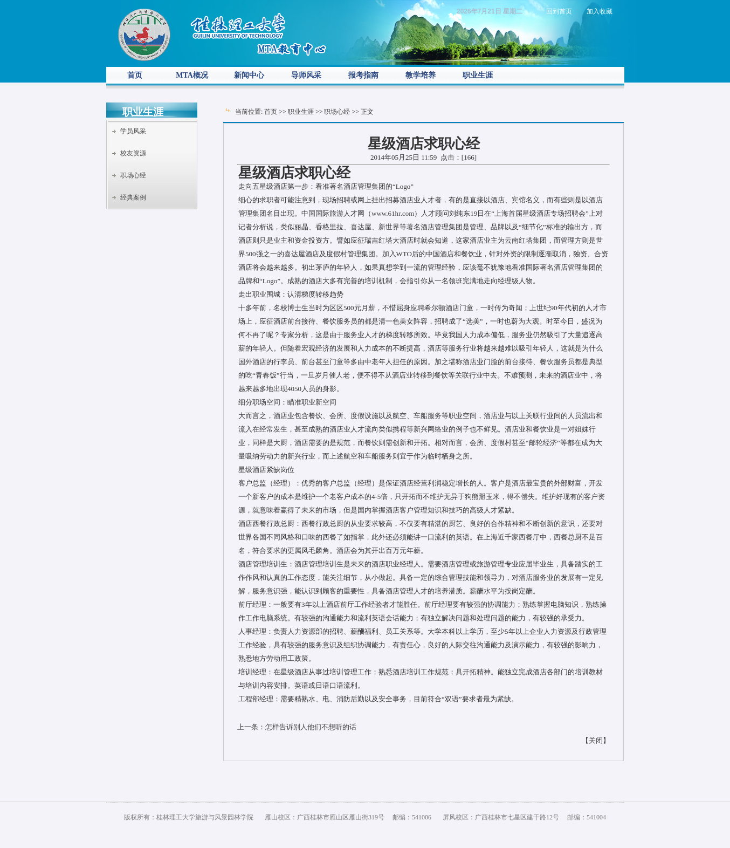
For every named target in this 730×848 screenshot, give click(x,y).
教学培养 (420, 75)
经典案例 (133, 197)
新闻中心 (249, 75)
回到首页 (559, 11)
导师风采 (306, 75)
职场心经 (133, 175)
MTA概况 (192, 75)
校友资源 (133, 153)
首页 (134, 75)
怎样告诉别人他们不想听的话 (310, 727)
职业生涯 (478, 75)
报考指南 (363, 75)
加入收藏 (599, 11)
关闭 (596, 740)
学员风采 (133, 131)
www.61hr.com (392, 213)
